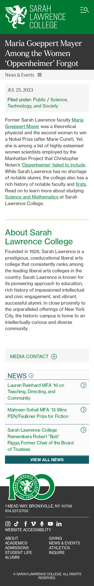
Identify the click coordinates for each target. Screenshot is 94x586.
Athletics (59, 547)
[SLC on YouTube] (51, 525)
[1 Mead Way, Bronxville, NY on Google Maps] (38, 506)
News (21, 375)
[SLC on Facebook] (26, 525)
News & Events (64, 543)
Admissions (17, 547)
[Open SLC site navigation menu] (84, 12)
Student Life (18, 552)
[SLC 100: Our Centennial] (30, 486)
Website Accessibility (28, 529)
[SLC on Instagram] (9, 525)
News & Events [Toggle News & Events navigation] (23, 74)
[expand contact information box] (55, 356)
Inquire (57, 552)
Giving (55, 538)
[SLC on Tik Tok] (17, 525)
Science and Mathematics (31, 197)
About (11, 538)
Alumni (12, 557)
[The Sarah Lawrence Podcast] (43, 525)
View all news (47, 459)
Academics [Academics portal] (16, 543)
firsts (81, 184)
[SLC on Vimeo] (34, 525)
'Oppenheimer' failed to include (53, 165)
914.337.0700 (16, 510)
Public (39, 99)
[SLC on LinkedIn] (60, 525)
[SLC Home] (35, 17)
